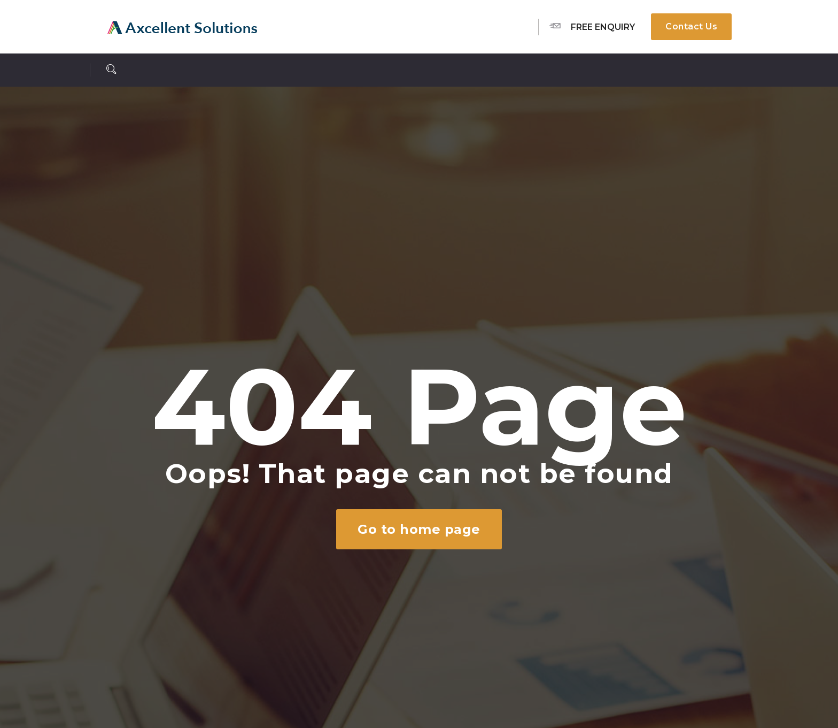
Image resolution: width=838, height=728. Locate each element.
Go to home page (419, 529)
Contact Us (691, 26)
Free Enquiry (592, 26)
